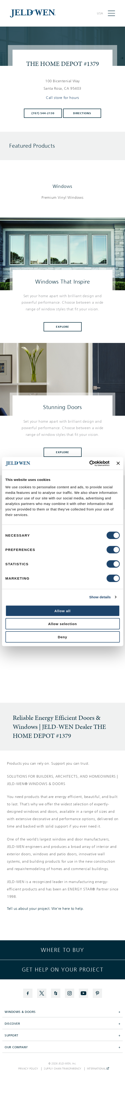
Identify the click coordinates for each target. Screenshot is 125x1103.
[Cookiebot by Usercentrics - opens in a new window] (89, 463)
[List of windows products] (62, 197)
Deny (62, 637)
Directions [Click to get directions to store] (82, 113)
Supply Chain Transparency (62, 1068)
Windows (63, 186)
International (98, 1068)
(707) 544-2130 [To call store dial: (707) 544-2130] (43, 113)
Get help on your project (62, 969)
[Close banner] (118, 463)
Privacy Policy (28, 1068)
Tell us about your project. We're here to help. (45, 908)
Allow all (62, 611)
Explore (62, 326)
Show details (100, 597)
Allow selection (62, 624)
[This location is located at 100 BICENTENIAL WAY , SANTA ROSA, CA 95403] (62, 84)
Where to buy (62, 950)
